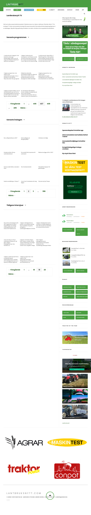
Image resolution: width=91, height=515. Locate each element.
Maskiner (79, 315)
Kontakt (69, 10)
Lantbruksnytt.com (24, 495)
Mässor (65, 299)
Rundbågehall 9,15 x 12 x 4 (75, 265)
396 (43, 192)
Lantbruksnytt (65, 425)
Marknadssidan (67, 294)
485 (15, 109)
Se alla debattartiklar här (70, 119)
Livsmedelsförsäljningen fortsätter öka (72, 82)
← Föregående (14, 105)
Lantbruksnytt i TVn (82, 61)
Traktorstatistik (81, 289)
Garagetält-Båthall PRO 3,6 (75, 259)
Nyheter (8, 10)
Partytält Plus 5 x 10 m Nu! (75, 253)
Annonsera (61, 10)
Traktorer (66, 315)
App (83, 10)
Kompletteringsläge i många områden (71, 85)
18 (34, 271)
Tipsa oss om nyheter (68, 61)
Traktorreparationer (82, 299)
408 (48, 105)
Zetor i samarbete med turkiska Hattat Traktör (74, 79)
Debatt (52, 10)
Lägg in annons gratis (80, 234)
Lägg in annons (80, 273)
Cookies (8, 502)
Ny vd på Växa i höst (67, 88)
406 (34, 105)
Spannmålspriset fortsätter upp (70, 76)
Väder (77, 10)
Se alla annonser (67, 232)
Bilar (64, 319)
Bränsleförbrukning (82, 294)
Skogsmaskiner (80, 319)
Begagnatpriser (67, 289)
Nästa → (23, 109)
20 (45, 271)
